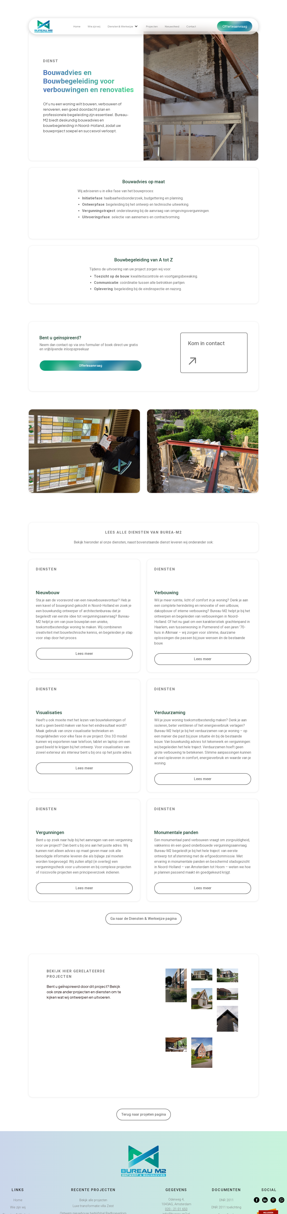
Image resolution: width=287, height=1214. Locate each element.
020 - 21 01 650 (176, 1209)
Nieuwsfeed (172, 26)
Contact (191, 26)
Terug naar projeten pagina (143, 1114)
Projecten (152, 26)
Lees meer (84, 653)
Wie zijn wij (94, 26)
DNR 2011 (226, 1200)
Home (76, 26)
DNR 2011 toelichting (226, 1207)
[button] (123, 26)
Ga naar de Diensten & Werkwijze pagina (143, 918)
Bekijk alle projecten (93, 1200)
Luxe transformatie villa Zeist (93, 1206)
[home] (43, 26)
